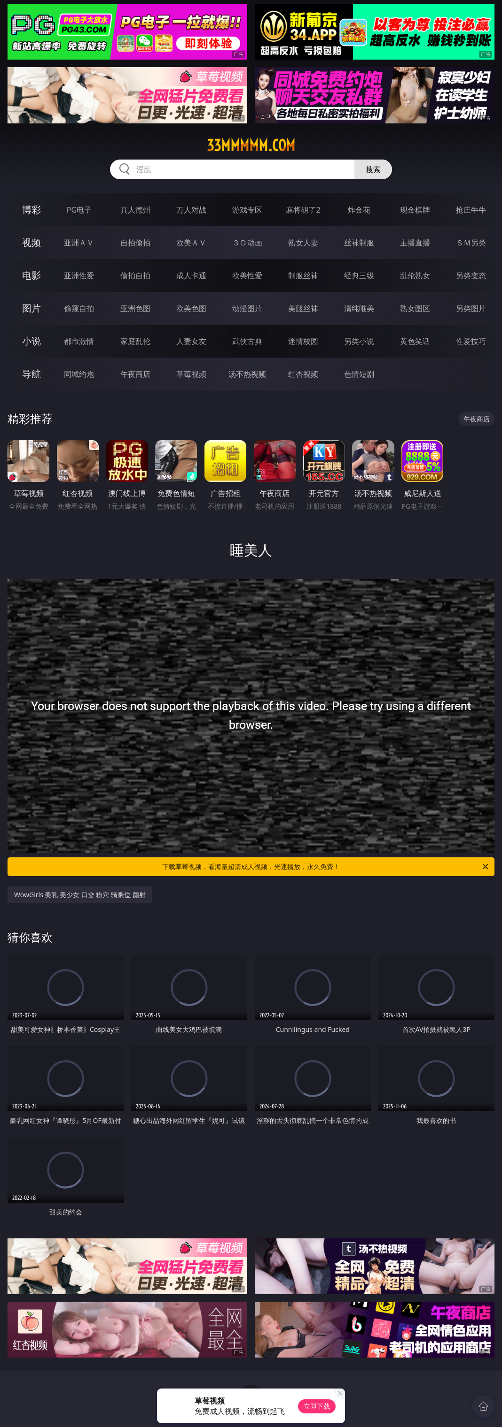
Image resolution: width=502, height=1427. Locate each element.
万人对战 (191, 210)
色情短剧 (359, 374)
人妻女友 (191, 341)
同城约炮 (79, 374)
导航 (31, 373)
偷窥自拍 (79, 308)
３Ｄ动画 (247, 242)
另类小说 (359, 341)
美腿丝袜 (303, 308)
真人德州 (135, 210)
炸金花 (359, 210)
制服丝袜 (303, 275)
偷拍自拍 (135, 275)
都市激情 (79, 341)
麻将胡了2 (303, 210)
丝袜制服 (359, 242)
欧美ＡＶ (191, 242)
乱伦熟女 (415, 275)
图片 (31, 308)
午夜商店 (135, 374)
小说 (31, 341)
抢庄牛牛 (471, 210)
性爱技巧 (471, 341)
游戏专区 (247, 210)
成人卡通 (191, 275)
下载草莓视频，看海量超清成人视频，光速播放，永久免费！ (326, 866)
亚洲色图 (135, 308)
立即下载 (317, 1406)
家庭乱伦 (135, 341)
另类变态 (471, 275)
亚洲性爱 (79, 275)
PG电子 (79, 210)
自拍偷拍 (135, 242)
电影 (31, 275)
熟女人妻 (303, 242)
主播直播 (415, 242)
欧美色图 (191, 308)
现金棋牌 (415, 210)
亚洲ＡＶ (79, 242)
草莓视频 (191, 374)
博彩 (31, 209)
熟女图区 (415, 308)
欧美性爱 (247, 275)
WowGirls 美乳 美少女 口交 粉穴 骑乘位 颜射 (80, 894)
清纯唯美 (359, 308)
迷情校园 (303, 341)
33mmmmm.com (251, 145)
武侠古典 (247, 341)
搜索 (373, 169)
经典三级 (359, 275)
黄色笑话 (415, 341)
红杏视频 (303, 374)
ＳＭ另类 (471, 242)
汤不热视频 (247, 374)
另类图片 (471, 308)
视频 (31, 242)
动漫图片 (247, 308)
